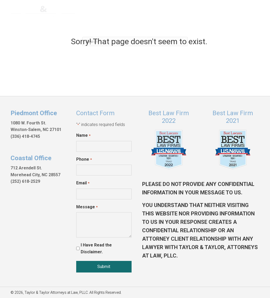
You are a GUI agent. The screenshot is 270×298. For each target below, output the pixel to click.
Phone (83, 160)
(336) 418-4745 (25, 136)
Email (82, 183)
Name (83, 136)
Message (86, 207)
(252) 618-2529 (25, 181)
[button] (120, 30)
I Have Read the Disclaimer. (96, 248)
